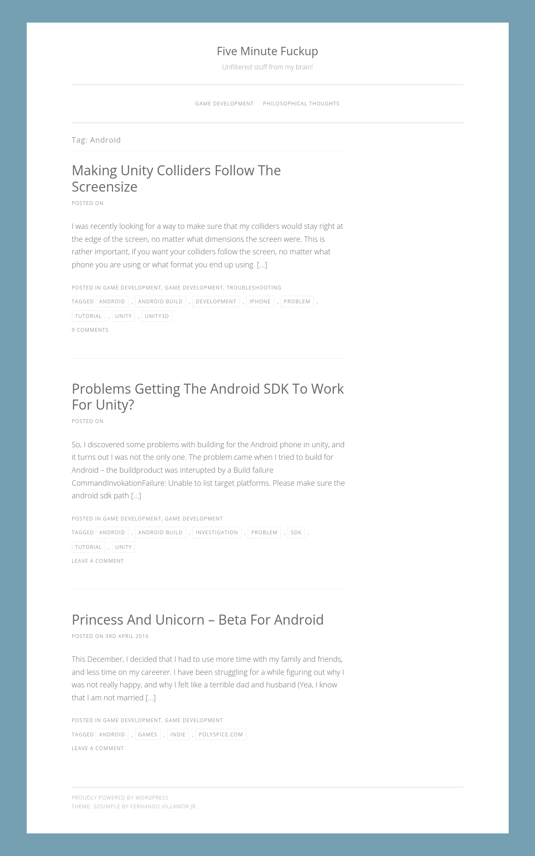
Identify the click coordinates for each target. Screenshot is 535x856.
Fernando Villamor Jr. (163, 806)
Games (148, 734)
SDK (296, 532)
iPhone (260, 301)
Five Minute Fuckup (267, 51)
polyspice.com (221, 734)
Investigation (217, 532)
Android (112, 301)
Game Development (224, 103)
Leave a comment (98, 560)
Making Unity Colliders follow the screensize (176, 178)
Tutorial (88, 316)
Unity (123, 316)
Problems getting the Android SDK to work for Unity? (208, 396)
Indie (178, 734)
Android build (160, 301)
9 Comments (90, 329)
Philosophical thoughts (301, 103)
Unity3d (157, 316)
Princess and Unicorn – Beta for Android (198, 619)
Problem (297, 301)
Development (216, 301)
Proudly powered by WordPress (120, 797)
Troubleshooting (254, 287)
